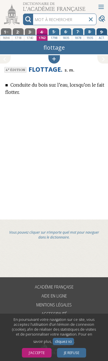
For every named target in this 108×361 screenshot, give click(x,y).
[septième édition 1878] (78, 34)
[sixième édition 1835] (65, 34)
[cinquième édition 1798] (54, 34)
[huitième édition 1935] (89, 34)
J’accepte (37, 352)
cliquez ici (63, 341)
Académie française (54, 287)
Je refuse (71, 352)
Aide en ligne (54, 296)
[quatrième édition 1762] (42, 34)
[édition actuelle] (101, 34)
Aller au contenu (22, 5)
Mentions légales (54, 305)
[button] (54, 59)
